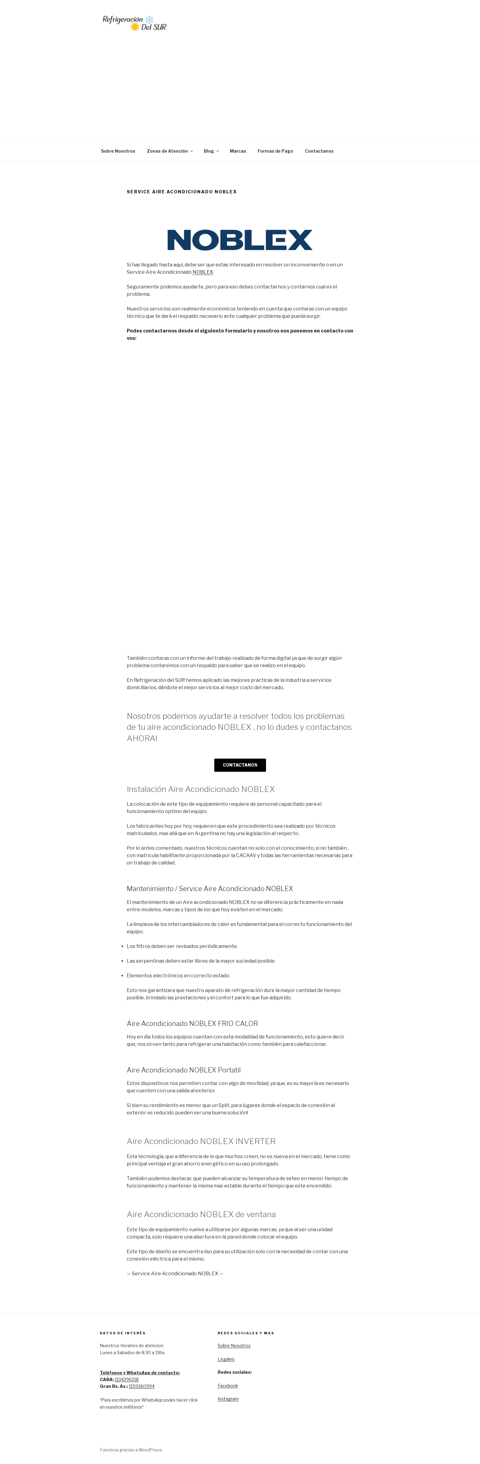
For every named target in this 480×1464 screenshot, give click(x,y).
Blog (212, 151)
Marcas (238, 151)
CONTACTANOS (240, 764)
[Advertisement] (240, 79)
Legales (226, 1359)
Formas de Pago (275, 151)
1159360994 (142, 1386)
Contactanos (319, 151)
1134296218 (127, 1379)
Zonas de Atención (170, 151)
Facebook (228, 1385)
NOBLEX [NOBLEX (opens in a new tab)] (203, 272)
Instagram (228, 1398)
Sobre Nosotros (118, 151)
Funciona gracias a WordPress (131, 1449)
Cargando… (225, 493)
